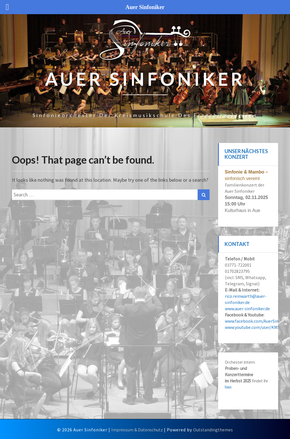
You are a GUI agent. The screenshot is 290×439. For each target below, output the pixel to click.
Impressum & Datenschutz (137, 429)
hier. (228, 387)
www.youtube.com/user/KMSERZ (256, 327)
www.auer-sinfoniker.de (247, 308)
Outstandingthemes (213, 429)
